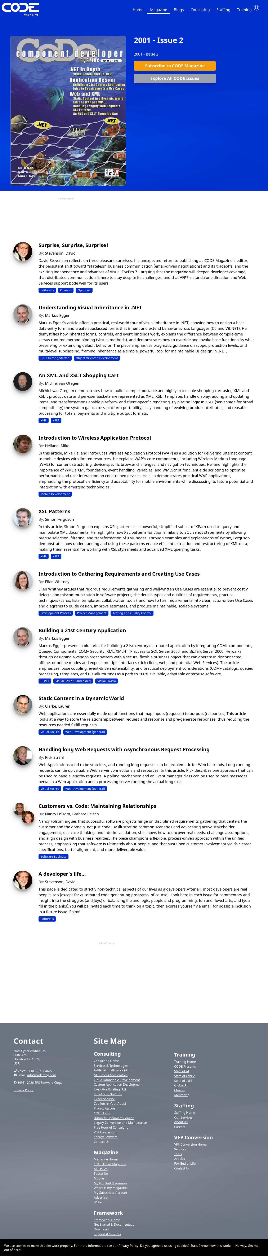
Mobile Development (55, 498)
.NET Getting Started (55, 362)
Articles (179, 1163)
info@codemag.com (41, 1079)
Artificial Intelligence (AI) (111, 1074)
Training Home (185, 1066)
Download (101, 1233)
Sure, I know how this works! (212, 1245)
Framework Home (107, 1224)
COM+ (45, 685)
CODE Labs (102, 1117)
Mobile (99, 1182)
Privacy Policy (24, 1094)
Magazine (158, 9)
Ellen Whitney (57, 585)
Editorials (47, 294)
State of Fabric (184, 1080)
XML (43, 424)
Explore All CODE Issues (174, 82)
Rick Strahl (54, 761)
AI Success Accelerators (111, 1079)
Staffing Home (184, 1117)
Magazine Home (105, 1163)
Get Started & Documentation (115, 1228)
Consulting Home (106, 1065)
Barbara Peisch (85, 818)
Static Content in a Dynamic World (81, 702)
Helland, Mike (57, 449)
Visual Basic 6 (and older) (73, 685)
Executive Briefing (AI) (110, 1093)
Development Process (56, 617)
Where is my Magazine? (111, 1192)
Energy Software (105, 1141)
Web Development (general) (85, 736)
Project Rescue (104, 1112)
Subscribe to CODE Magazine (175, 70)
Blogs (179, 9)
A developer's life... (62, 877)
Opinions (84, 294)
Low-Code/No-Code (108, 1098)
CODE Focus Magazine (110, 1168)
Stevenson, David (60, 257)
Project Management (91, 617)
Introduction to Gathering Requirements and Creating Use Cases (119, 577)
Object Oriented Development (97, 362)
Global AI (181, 1089)
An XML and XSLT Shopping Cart (79, 379)
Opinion (65, 294)
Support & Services (107, 1238)
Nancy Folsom (57, 818)
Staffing (223, 9)
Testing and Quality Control (132, 617)
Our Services (183, 1121)
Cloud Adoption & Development (117, 1084)
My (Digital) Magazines (110, 1187)
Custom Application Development (118, 1088)
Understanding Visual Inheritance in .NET (90, 311)
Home (138, 9)
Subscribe (101, 1178)
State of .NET (183, 1085)
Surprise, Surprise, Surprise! (73, 249)
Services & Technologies (111, 1069)
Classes (179, 1094)
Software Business (53, 861)
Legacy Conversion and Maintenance (120, 1127)
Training (244, 9)
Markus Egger (57, 319)
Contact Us (101, 1146)
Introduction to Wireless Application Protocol (95, 441)
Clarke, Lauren (57, 710)
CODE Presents (185, 1070)
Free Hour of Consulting (111, 1131)
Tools (178, 1158)
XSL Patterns (54, 515)
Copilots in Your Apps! (110, 1108)
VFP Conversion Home (190, 1148)
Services (180, 1153)
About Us (181, 1126)
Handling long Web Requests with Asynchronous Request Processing (124, 753)
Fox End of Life (185, 1167)
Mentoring (181, 1099)
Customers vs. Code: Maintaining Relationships (97, 810)
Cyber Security (104, 1103)
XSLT (56, 424)
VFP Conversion (105, 1136)
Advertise (100, 1201)
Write (98, 1206)
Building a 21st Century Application (82, 634)
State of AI (181, 1075)
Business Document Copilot (114, 1122)
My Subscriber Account (110, 1197)
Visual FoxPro (106, 685)
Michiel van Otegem (63, 387)
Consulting (200, 9)
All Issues (100, 1173)
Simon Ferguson (59, 523)
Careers (179, 1131)
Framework (108, 1216)
